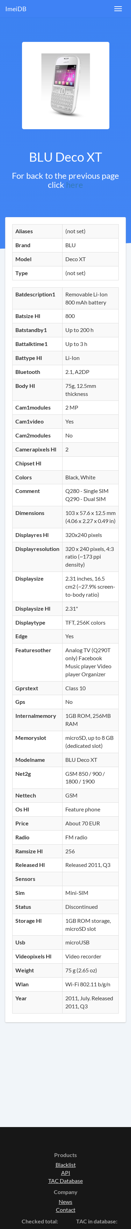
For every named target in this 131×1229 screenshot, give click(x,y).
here (74, 184)
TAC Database (65, 1180)
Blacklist (66, 1164)
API (65, 1172)
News (65, 1201)
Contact (65, 1209)
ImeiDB (16, 9)
